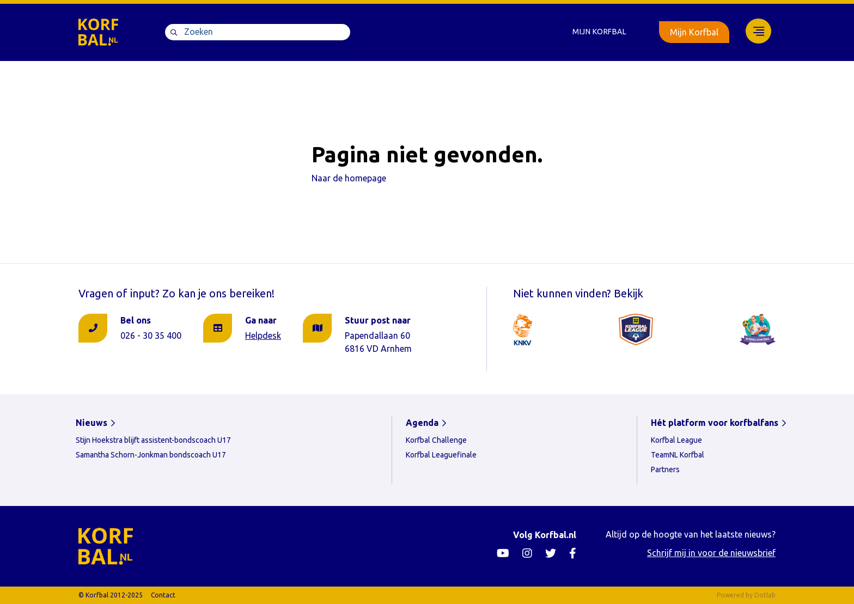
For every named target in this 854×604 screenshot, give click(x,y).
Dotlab (765, 595)
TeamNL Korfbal (677, 454)
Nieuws (91, 423)
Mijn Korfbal (599, 31)
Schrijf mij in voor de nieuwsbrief (711, 553)
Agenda (422, 423)
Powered (730, 595)
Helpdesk (263, 335)
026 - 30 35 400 (150, 335)
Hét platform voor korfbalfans (714, 423)
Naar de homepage (349, 178)
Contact (163, 595)
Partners (665, 469)
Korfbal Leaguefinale (441, 454)
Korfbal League (676, 440)
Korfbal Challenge (436, 440)
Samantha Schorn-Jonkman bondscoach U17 (151, 454)
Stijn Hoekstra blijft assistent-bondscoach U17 (153, 440)
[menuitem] (599, 31)
